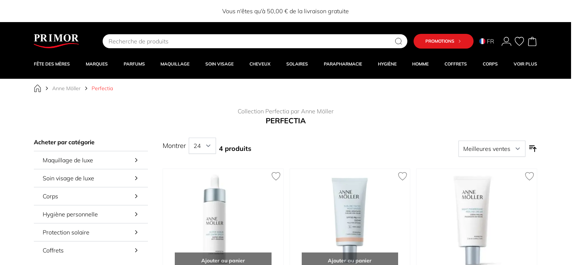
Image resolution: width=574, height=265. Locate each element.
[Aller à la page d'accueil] (37, 88)
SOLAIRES (297, 64)
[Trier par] (491, 149)
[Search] (398, 41)
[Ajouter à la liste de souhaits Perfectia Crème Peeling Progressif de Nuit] (529, 176)
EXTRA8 (252, 11)
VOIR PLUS (525, 64)
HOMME (420, 64)
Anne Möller (66, 88)
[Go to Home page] (56, 41)
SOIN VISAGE (219, 64)
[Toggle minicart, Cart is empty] (532, 41)
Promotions (443, 41)
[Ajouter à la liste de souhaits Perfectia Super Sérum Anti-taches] (276, 176)
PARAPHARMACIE (343, 64)
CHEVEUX (259, 64)
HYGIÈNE (387, 64)
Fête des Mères (52, 64)
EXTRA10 (363, 11)
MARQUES (97, 64)
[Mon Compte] (506, 41)
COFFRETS (455, 64)
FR (486, 41)
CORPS (490, 64)
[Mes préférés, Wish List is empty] (519, 41)
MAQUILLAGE (174, 64)
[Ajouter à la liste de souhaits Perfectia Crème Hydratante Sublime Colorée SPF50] (402, 176)
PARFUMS (134, 64)
